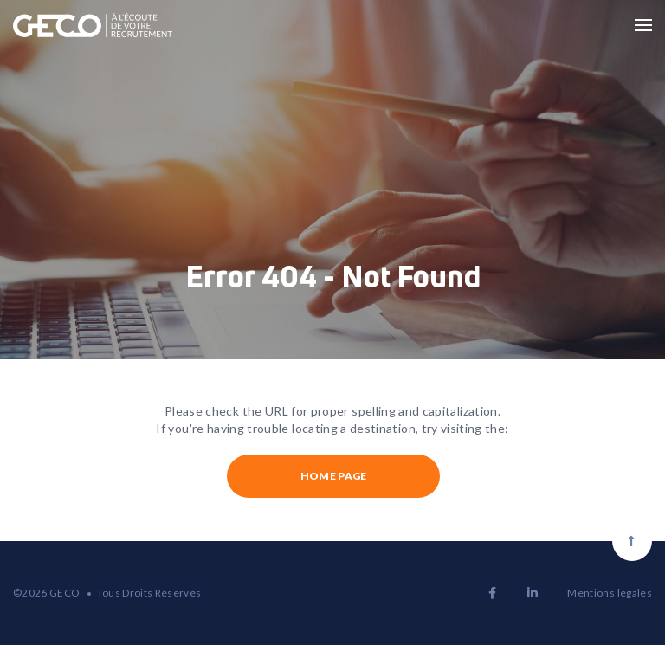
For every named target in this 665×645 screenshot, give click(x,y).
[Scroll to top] (632, 541)
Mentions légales (609, 592)
